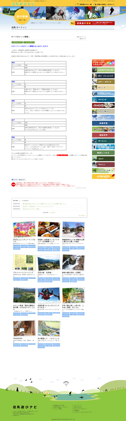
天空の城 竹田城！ (46, 272)
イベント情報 (58, 408)
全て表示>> (82, 215)
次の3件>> (53, 212)
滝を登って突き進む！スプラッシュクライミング (38, 206)
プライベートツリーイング (23, 272)
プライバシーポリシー (86, 0)
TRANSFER (17, 338)
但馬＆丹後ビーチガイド (61, 407)
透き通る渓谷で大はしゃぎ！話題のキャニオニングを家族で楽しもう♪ (44, 203)
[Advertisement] (47, 34)
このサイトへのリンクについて (83, 412)
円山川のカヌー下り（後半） (32, 209)
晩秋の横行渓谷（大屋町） (72, 272)
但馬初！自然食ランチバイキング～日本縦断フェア (48, 240)
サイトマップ (103, 0)
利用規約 (95, 0)
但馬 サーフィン (44, 22)
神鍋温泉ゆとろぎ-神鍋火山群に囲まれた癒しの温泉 (73, 240)
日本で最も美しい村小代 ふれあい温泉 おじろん (73, 306)
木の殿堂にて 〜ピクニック (48, 338)
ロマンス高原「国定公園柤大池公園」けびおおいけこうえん (24, 307)
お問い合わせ (111, 0)
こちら (62, 186)
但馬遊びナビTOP (59, 405)
